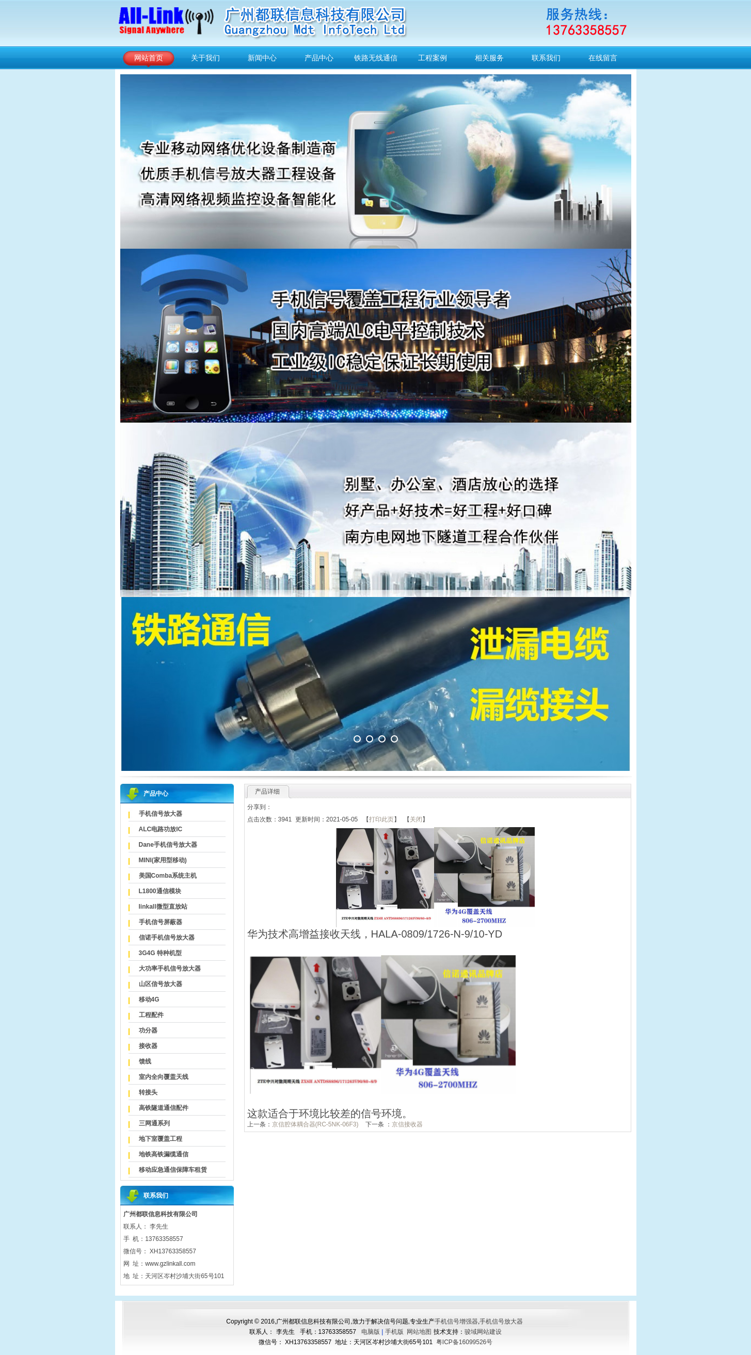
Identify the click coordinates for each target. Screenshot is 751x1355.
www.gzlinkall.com (170, 1263)
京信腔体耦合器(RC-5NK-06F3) (315, 1124)
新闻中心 (262, 58)
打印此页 (381, 819)
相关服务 (489, 58)
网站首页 (148, 58)
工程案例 (432, 58)
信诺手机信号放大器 (167, 937)
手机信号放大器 (160, 813)
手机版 (394, 1331)
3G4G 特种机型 (160, 953)
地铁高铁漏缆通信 (163, 1154)
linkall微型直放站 (163, 906)
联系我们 (546, 58)
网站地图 (419, 1331)
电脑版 (370, 1331)
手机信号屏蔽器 (160, 922)
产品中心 (319, 58)
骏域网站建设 (483, 1331)
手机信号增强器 (456, 1321)
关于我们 (205, 58)
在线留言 (602, 58)
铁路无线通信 (375, 58)
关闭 (416, 819)
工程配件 (151, 1015)
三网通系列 (154, 1123)
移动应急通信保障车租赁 (173, 1169)
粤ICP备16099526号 (464, 1342)
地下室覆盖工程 (160, 1138)
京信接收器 (407, 1124)
